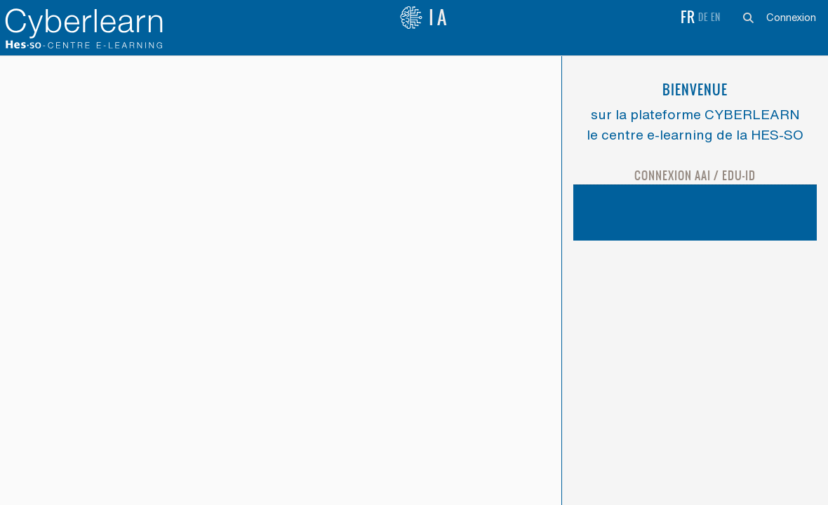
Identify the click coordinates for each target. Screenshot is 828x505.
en (716, 17)
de (703, 17)
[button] (748, 17)
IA (424, 18)
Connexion (791, 17)
